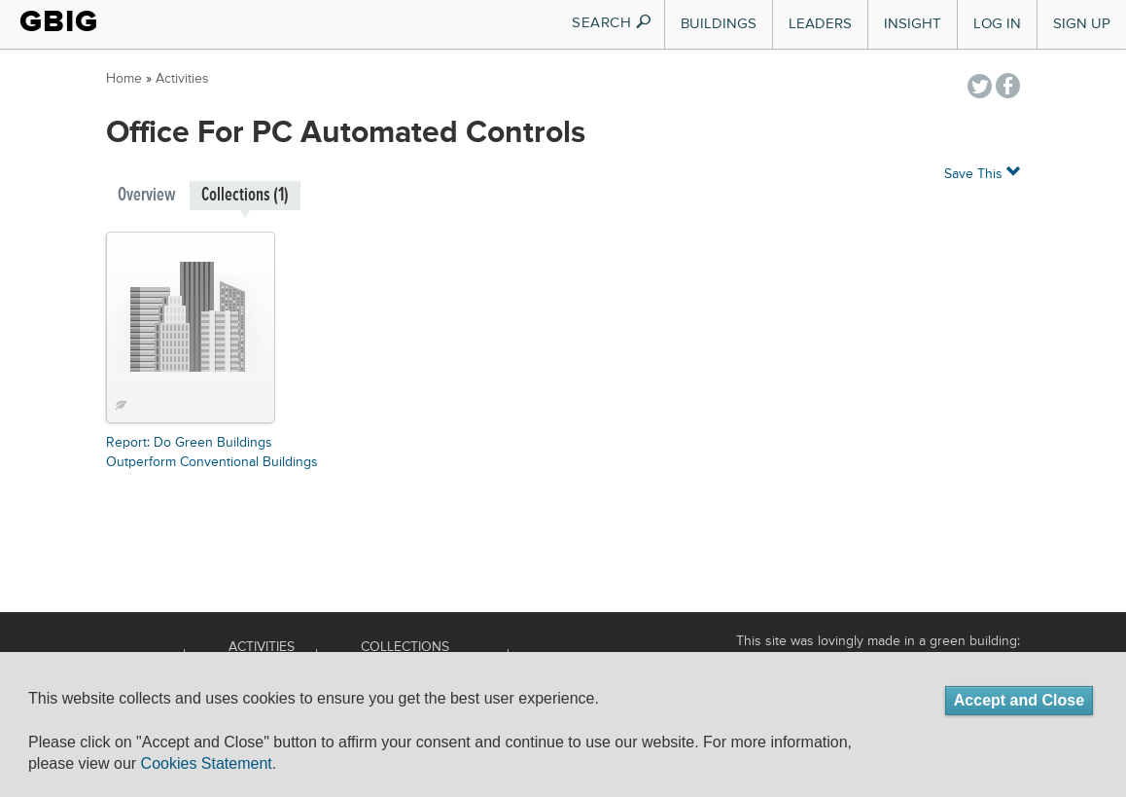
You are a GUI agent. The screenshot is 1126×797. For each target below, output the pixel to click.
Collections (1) (245, 195)
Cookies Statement (206, 763)
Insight (912, 24)
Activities (182, 79)
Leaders (820, 24)
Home (124, 79)
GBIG (58, 21)
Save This (982, 172)
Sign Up (1081, 24)
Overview (147, 195)
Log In (997, 24)
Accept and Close (1019, 700)
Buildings (719, 24)
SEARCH (612, 23)
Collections (405, 647)
